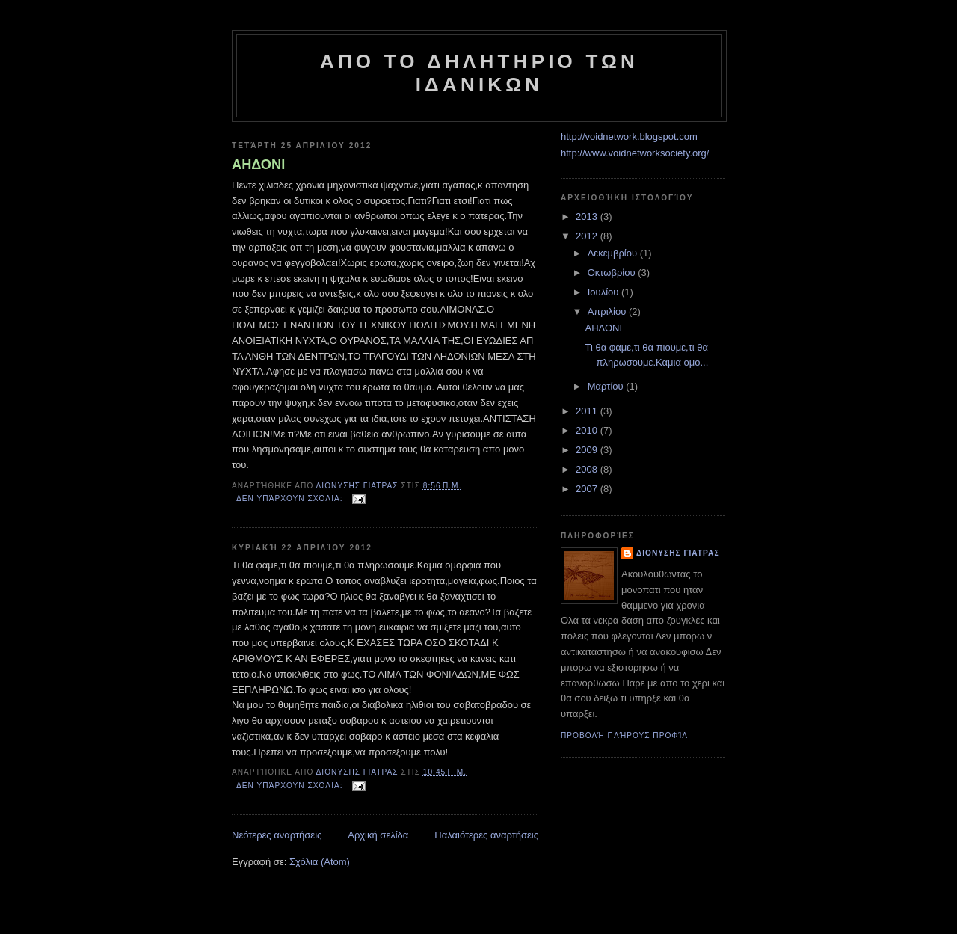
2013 (588, 216)
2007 (588, 488)
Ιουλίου (604, 292)
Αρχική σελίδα (378, 835)
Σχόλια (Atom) (319, 861)
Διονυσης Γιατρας (677, 553)
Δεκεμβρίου (614, 253)
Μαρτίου (607, 386)
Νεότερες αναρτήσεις (276, 835)
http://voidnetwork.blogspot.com (629, 136)
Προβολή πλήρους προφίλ (624, 735)
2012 (588, 236)
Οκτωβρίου (613, 272)
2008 (588, 469)
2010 (588, 430)
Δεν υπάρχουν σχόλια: (290, 498)
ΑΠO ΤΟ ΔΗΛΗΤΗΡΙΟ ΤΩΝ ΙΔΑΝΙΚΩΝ (479, 73)
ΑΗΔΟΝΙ (258, 164)
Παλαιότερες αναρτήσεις (486, 835)
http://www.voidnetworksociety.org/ (635, 153)
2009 (588, 449)
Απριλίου (608, 311)
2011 (588, 411)
